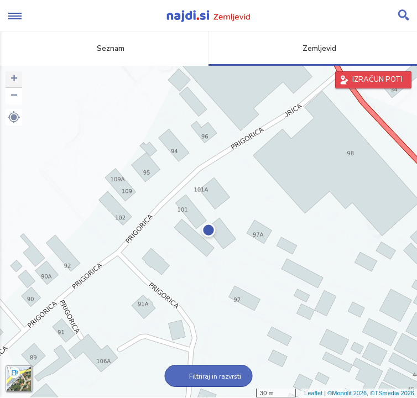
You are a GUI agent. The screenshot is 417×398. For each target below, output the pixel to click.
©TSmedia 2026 (392, 393)
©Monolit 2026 (347, 393)
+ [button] (14, 79)
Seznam (104, 48)
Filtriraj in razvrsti (208, 376)
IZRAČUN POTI (377, 80)
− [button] (14, 96)
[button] (14, 117)
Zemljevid (313, 48)
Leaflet (313, 393)
